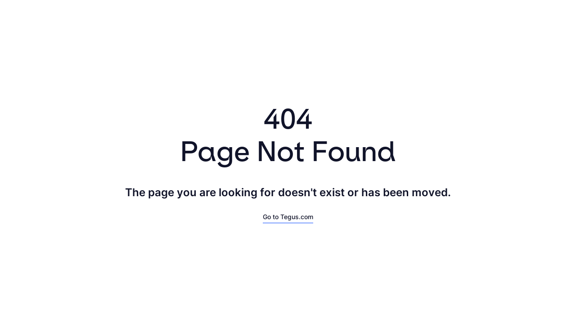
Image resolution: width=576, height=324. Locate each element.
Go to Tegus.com (288, 216)
